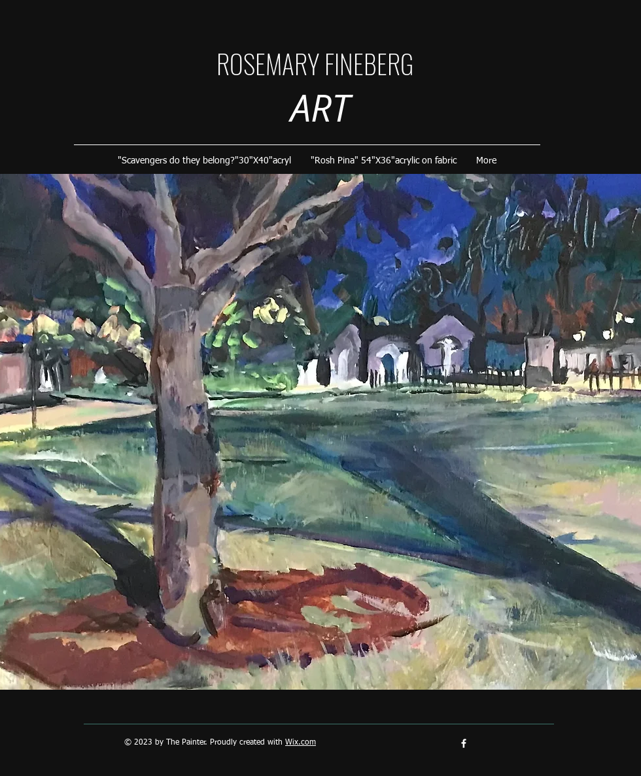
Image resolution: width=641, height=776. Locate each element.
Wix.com (300, 743)
